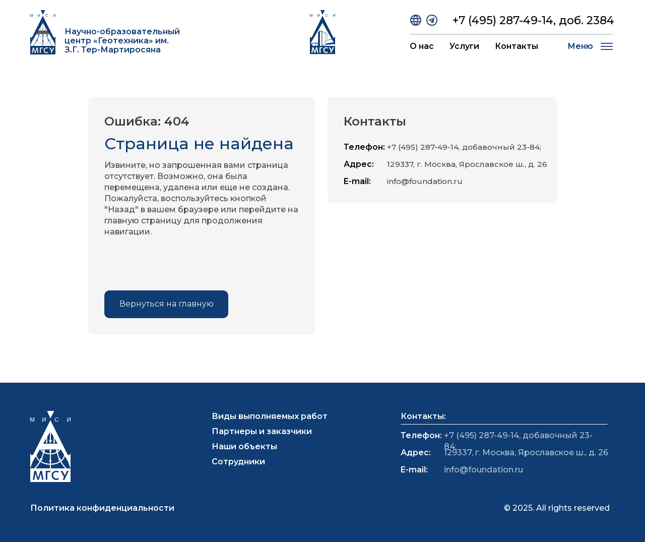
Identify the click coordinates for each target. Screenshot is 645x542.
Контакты (516, 46)
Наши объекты (244, 446)
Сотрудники (238, 461)
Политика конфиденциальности (102, 508)
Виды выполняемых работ (270, 416)
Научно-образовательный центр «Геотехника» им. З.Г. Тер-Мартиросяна (122, 40)
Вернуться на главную (166, 304)
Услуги (464, 46)
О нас (422, 46)
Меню (580, 46)
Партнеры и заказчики (262, 431)
